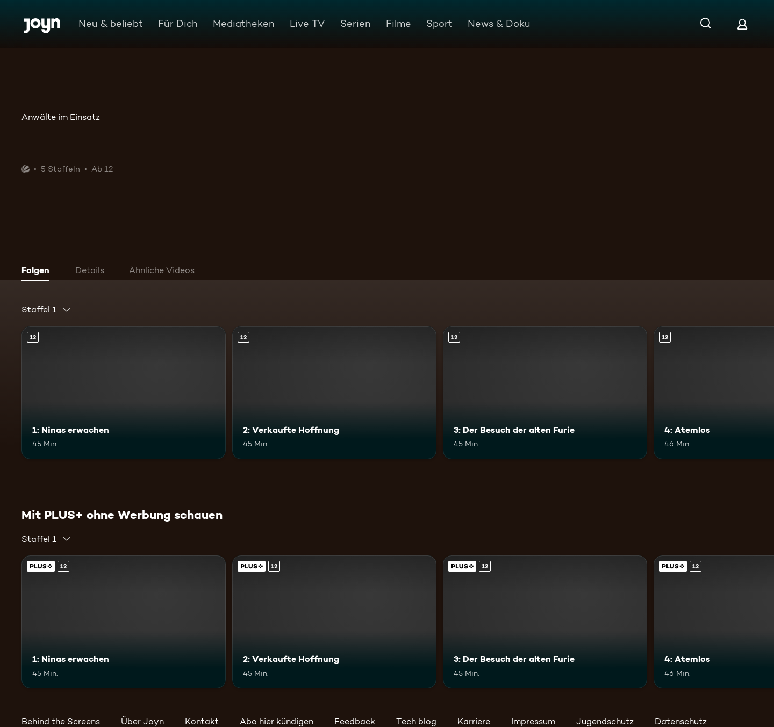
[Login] (742, 24)
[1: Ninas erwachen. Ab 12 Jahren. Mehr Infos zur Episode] (124, 392)
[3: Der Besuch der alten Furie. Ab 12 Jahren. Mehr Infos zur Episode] (545, 392)
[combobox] (46, 309)
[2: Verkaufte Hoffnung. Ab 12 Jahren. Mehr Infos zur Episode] (334, 392)
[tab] (38, 271)
